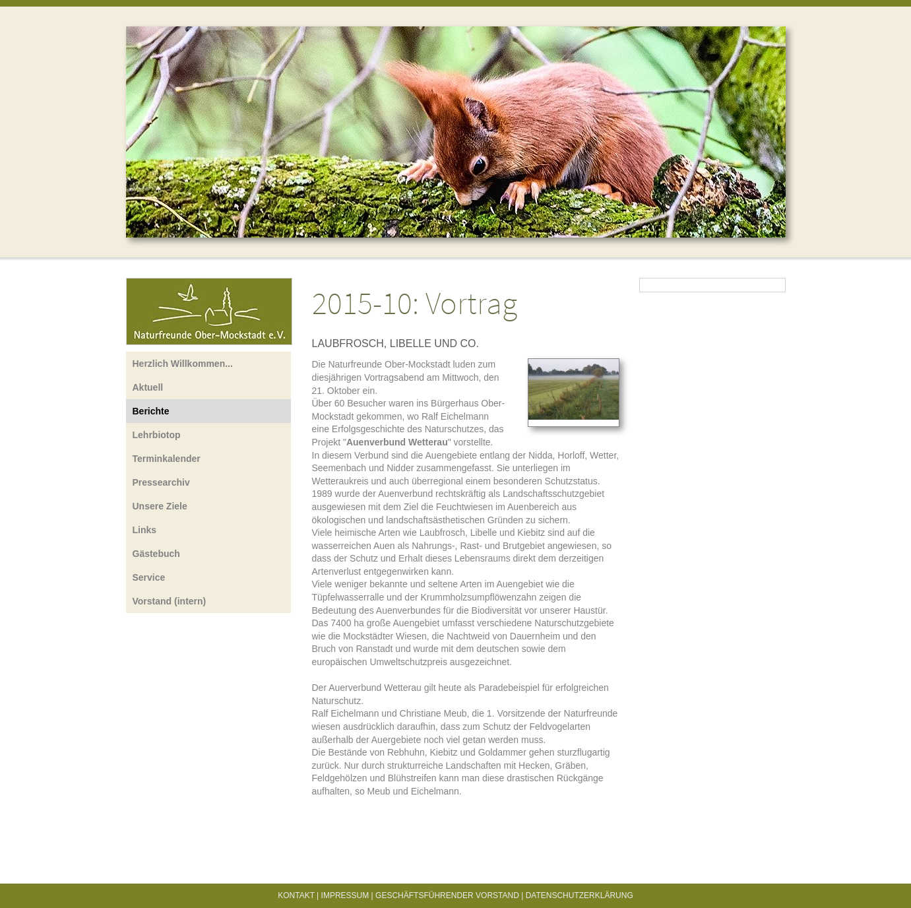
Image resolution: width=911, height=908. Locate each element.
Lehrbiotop (157, 435)
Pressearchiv (161, 482)
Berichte (151, 411)
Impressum (345, 895)
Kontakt (296, 895)
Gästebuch (156, 553)
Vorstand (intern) (169, 601)
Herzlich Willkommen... (183, 363)
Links (145, 530)
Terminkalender (167, 458)
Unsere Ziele (160, 506)
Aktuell (148, 387)
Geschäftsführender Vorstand (447, 895)
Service (149, 577)
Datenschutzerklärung (579, 895)
